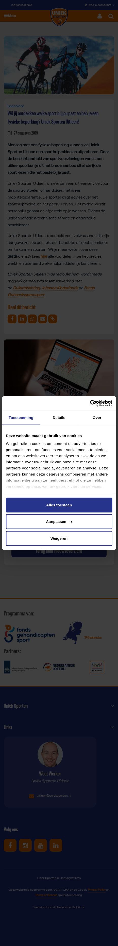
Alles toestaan (59, 505)
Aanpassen (59, 521)
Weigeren (59, 538)
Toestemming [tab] (21, 417)
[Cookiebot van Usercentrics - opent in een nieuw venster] (90, 403)
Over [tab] (97, 417)
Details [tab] (59, 417)
